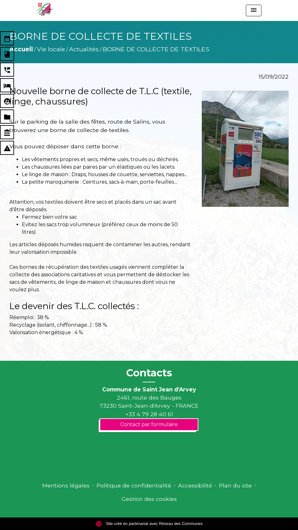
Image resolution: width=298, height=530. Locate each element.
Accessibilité (195, 485)
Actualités (84, 49)
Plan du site (235, 485)
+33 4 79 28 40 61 (149, 414)
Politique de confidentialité (134, 485)
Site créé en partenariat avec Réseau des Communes (149, 523)
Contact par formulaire (149, 424)
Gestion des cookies (149, 499)
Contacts (149, 373)
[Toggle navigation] (253, 10)
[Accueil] (44, 9)
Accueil (21, 49)
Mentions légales (66, 485)
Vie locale (51, 49)
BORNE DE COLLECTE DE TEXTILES (156, 49)
